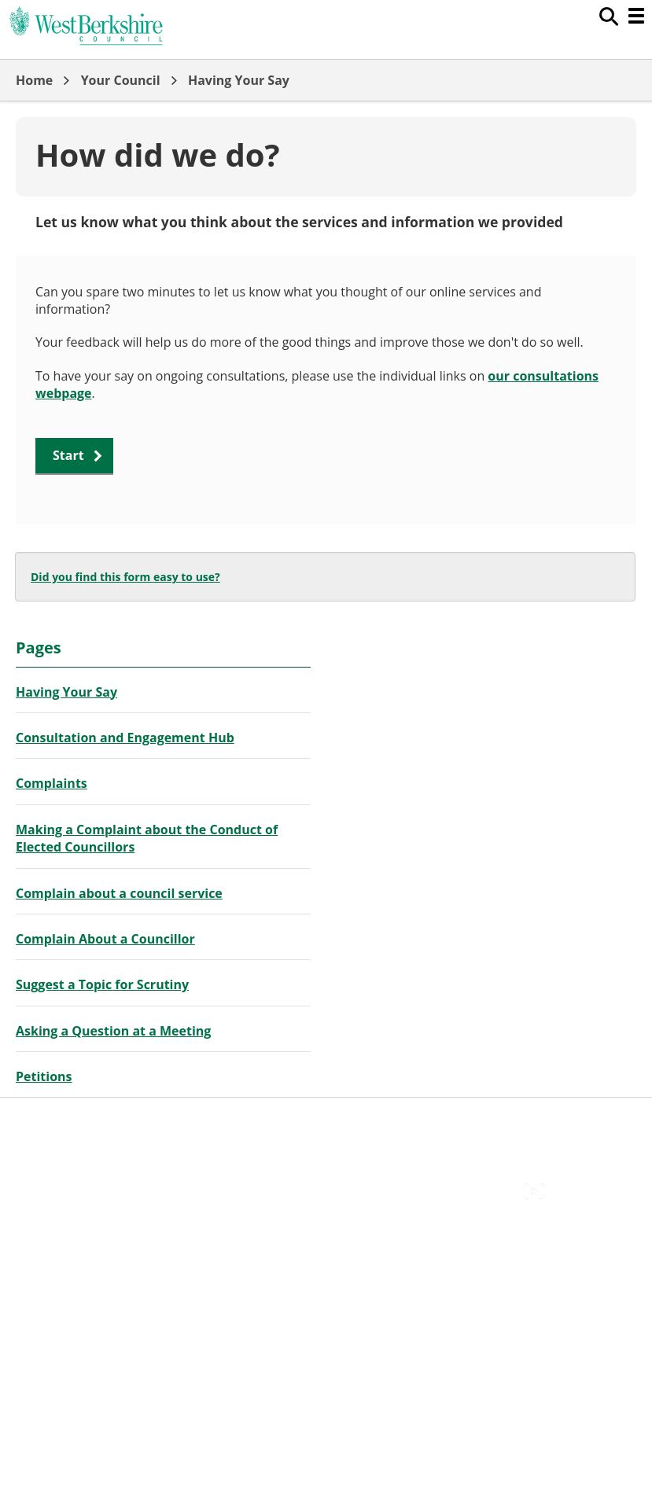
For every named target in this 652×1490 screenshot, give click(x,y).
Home (34, 80)
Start (68, 455)
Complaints (51, 783)
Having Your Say (238, 80)
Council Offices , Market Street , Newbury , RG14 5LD (169, 1210)
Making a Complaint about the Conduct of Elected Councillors (147, 838)
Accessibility (51, 1122)
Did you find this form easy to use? (125, 576)
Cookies (38, 1157)
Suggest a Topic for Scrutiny (102, 984)
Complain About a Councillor (105, 938)
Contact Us (47, 1140)
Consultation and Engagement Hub (125, 737)
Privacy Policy (55, 1192)
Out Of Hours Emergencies (94, 1175)
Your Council (120, 80)
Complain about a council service (119, 893)
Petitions (44, 1076)
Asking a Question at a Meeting (113, 1030)
